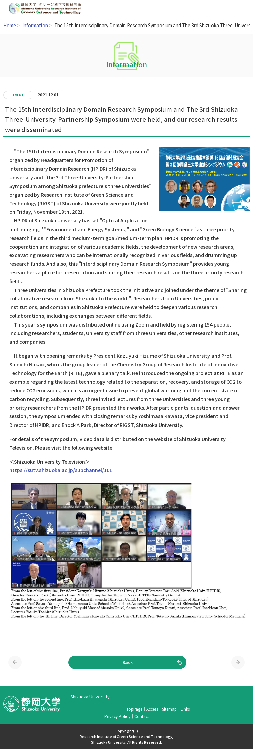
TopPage (134, 709)
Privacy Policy (117, 716)
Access (152, 709)
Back (127, 662)
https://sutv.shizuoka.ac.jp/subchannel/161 (60, 469)
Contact (141, 716)
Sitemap (169, 709)
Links (185, 709)
